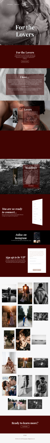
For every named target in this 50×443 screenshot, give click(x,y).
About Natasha (10, 4)
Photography (17, 4)
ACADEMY (32, 4)
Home (42, 4)
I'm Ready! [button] (25, 426)
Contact (37, 4)
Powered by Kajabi (25, 440)
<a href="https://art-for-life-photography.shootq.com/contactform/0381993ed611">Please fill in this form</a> (37, 260)
